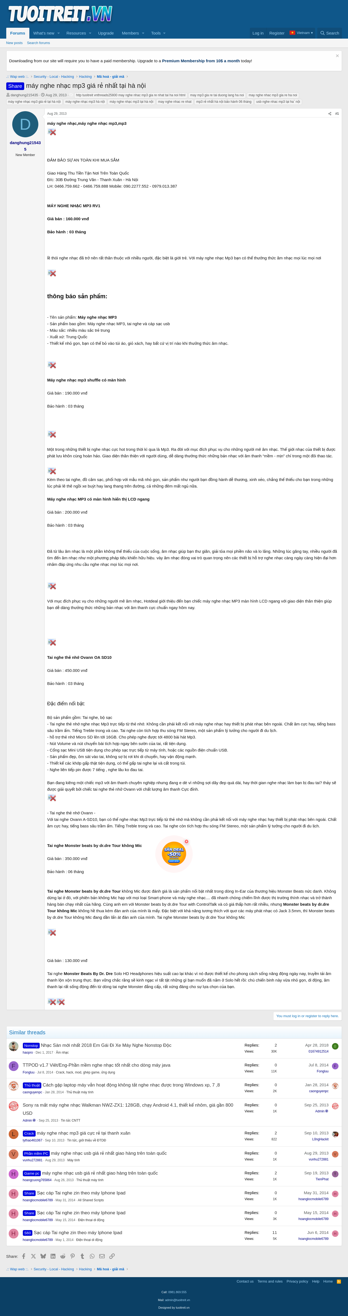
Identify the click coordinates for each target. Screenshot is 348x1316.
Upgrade (106, 33)
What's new (43, 33)
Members (130, 33)
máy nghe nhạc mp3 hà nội (85, 102)
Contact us (245, 1281)
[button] (58, 33)
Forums (17, 33)
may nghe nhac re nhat (175, 102)
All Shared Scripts (91, 1200)
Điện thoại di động (91, 1220)
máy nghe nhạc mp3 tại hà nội (131, 102)
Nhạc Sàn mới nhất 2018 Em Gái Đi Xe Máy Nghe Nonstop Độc (106, 1045)
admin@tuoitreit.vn (177, 1300)
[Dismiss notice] (336, 56)
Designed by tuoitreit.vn (174, 1307)
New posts (14, 43)
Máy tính (73, 1160)
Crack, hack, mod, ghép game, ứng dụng (85, 1072)
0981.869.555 (177, 1292)
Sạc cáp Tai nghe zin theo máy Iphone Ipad (81, 1193)
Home (328, 1281)
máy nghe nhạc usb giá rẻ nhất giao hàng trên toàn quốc (109, 1153)
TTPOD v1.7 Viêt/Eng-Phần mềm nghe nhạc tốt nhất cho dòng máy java (96, 1065)
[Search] (329, 33)
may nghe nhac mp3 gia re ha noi (273, 95)
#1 (337, 114)
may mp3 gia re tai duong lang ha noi (217, 95)
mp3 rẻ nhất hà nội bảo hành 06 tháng (223, 102)
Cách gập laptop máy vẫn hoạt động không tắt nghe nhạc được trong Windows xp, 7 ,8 (131, 1085)
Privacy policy (297, 1281)
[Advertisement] (243, 14)
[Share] (329, 113)
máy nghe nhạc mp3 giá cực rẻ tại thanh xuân (83, 1133)
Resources (76, 33)
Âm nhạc (62, 1052)
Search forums (38, 43)
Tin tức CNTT (70, 1120)
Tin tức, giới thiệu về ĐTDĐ (86, 1140)
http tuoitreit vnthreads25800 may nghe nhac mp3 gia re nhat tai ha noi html (130, 95)
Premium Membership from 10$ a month (201, 60)
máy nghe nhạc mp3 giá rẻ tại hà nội (34, 102)
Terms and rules (269, 1281)
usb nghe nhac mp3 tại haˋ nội (278, 102)
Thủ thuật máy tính (80, 1092)
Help (315, 1281)
